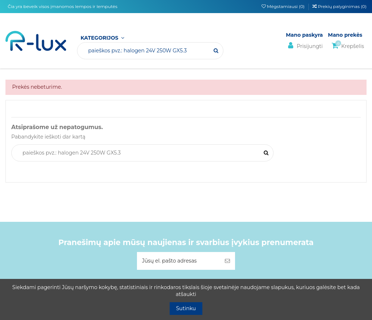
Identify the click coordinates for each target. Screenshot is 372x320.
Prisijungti (304, 45)
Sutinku (186, 308)
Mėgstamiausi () (284, 6)
